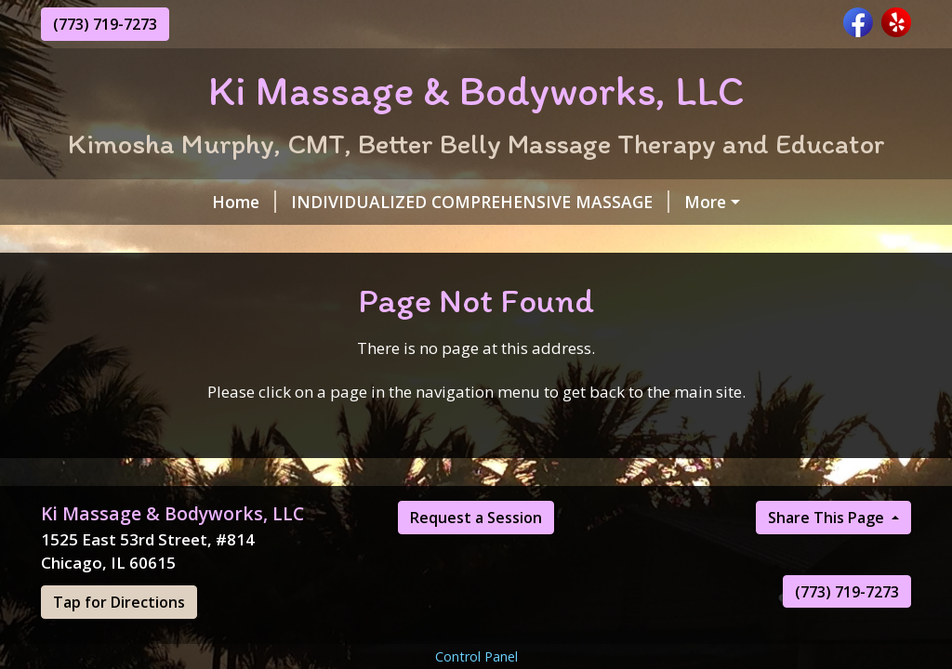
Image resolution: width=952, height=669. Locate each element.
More (705, 201)
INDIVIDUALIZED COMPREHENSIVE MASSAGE (480, 201)
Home (244, 201)
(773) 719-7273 (105, 24)
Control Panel (476, 656)
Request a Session (476, 517)
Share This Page (828, 517)
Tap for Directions (119, 602)
